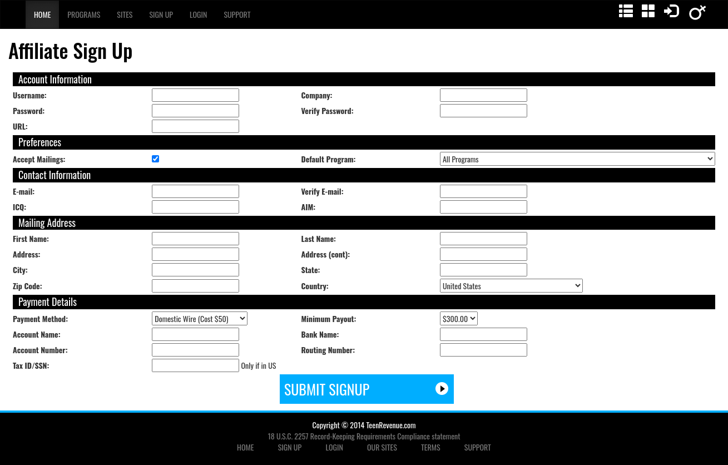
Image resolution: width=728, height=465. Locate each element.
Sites (124, 14)
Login (198, 14)
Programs (83, 14)
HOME (245, 447)
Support (237, 14)
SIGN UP (290, 447)
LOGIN (334, 447)
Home (42, 14)
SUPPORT (477, 447)
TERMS (430, 447)
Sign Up (161, 14)
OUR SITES (382, 447)
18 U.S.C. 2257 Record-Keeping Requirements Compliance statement (364, 436)
